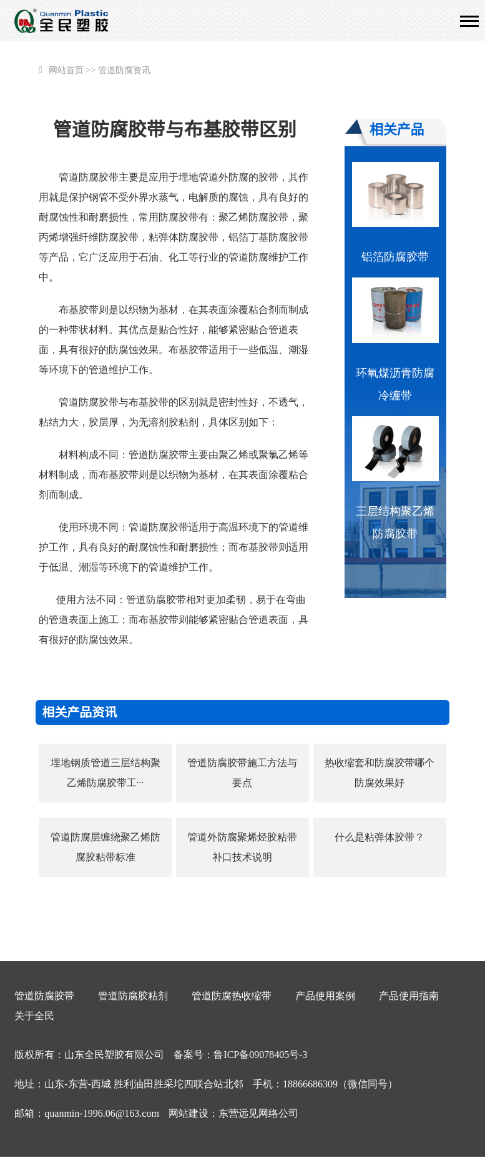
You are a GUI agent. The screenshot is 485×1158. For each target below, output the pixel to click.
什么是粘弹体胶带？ (379, 837)
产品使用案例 (325, 996)
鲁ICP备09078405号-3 (260, 1054)
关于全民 (34, 1016)
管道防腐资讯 (124, 70)
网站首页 (66, 70)
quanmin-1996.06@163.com (101, 1113)
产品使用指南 (409, 996)
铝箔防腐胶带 (395, 257)
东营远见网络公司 (258, 1113)
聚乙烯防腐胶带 (253, 217)
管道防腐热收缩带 (232, 996)
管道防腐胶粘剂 (133, 996)
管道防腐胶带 (44, 996)
